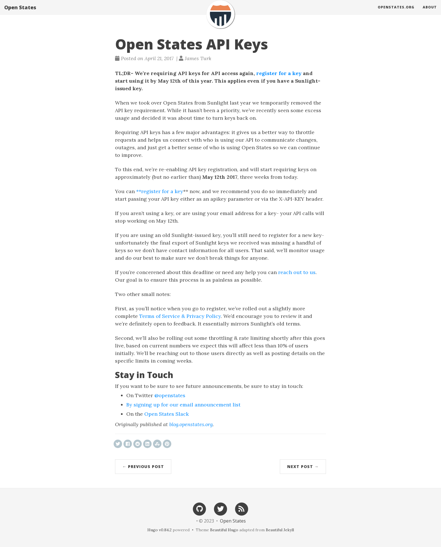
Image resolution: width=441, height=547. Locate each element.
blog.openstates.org (191, 424)
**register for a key (159, 191)
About (430, 12)
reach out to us (297, 272)
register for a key (279, 73)
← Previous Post (143, 466)
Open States (20, 12)
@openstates (169, 395)
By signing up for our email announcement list (183, 404)
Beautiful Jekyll (280, 529)
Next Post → (303, 466)
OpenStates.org (396, 12)
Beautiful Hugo (224, 529)
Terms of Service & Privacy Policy (180, 316)
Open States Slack (166, 414)
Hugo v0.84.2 (159, 529)
